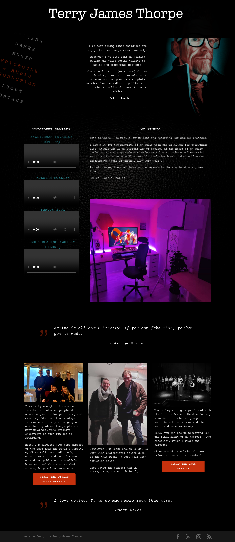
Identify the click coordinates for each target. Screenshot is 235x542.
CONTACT (203, 32)
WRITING (32, 32)
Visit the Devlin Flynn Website (56, 479)
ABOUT (180, 32)
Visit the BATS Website (185, 466)
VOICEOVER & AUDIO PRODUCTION (127, 32)
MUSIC (75, 32)
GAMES (55, 32)
